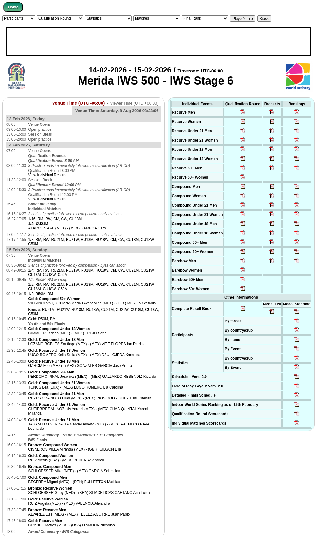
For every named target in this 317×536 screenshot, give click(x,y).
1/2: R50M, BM (40, 294)
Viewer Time (134, 103)
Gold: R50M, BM (42, 319)
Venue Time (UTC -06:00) (78, 103)
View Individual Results (47, 175)
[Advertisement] (158, 41)
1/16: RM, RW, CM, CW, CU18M (55, 219)
